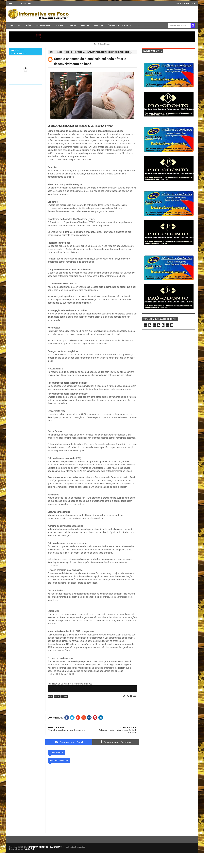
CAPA (10, 3)
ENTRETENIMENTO (43, 25)
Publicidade (26, 3)
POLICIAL (60, 25)
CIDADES (72, 25)
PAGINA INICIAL (14, 25)
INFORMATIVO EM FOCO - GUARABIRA (44, 847)
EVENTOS (85, 25)
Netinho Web (29, 849)
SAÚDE (28, 25)
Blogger (106, 44)
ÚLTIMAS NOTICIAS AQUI (118, 25)
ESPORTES (98, 25)
